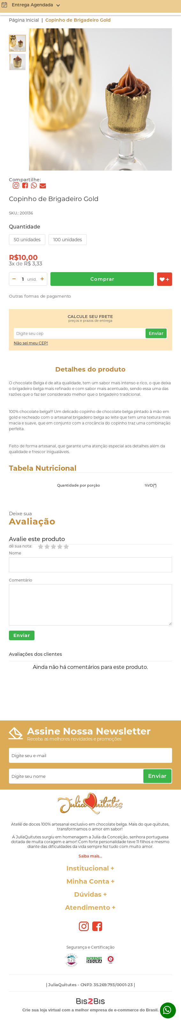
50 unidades (27, 239)
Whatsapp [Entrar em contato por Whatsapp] (168, 1010)
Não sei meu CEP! (31, 343)
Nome (15, 553)
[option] (17, 43)
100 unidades (67, 239)
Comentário (20, 580)
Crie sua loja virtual (41, 1010)
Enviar (156, 333)
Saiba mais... (90, 856)
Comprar (102, 279)
